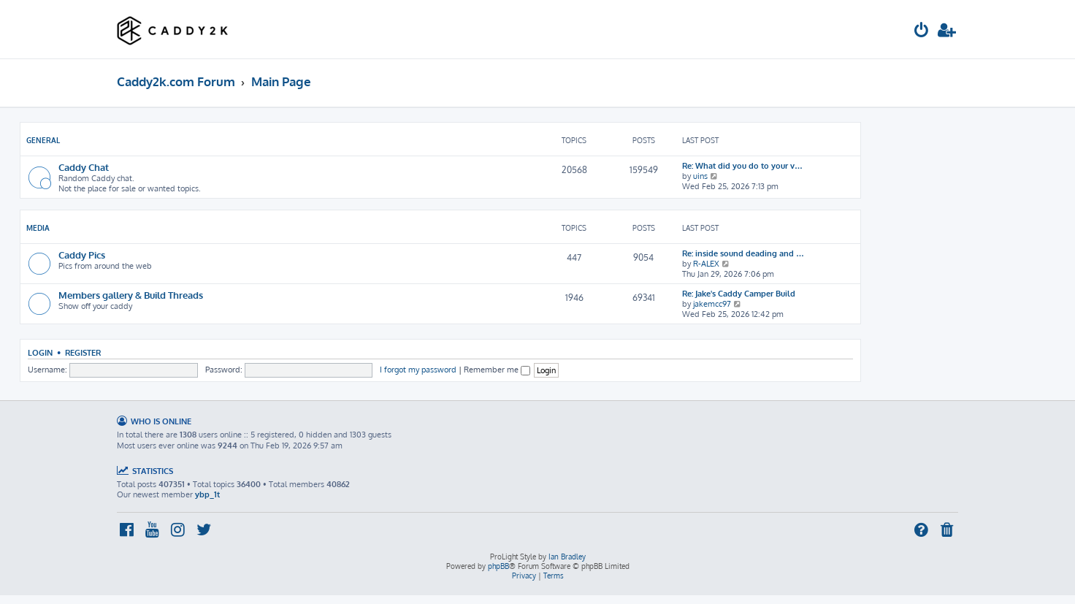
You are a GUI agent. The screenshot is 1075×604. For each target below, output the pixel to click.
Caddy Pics (81, 254)
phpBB (498, 566)
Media (38, 227)
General (43, 140)
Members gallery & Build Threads (130, 294)
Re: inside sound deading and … (743, 253)
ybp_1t (207, 494)
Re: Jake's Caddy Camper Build (738, 293)
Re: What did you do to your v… (742, 166)
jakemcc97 (712, 304)
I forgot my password (418, 369)
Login (40, 352)
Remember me (497, 369)
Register (83, 352)
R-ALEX (706, 264)
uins (700, 176)
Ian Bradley (567, 556)
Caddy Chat (83, 167)
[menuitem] (921, 32)
